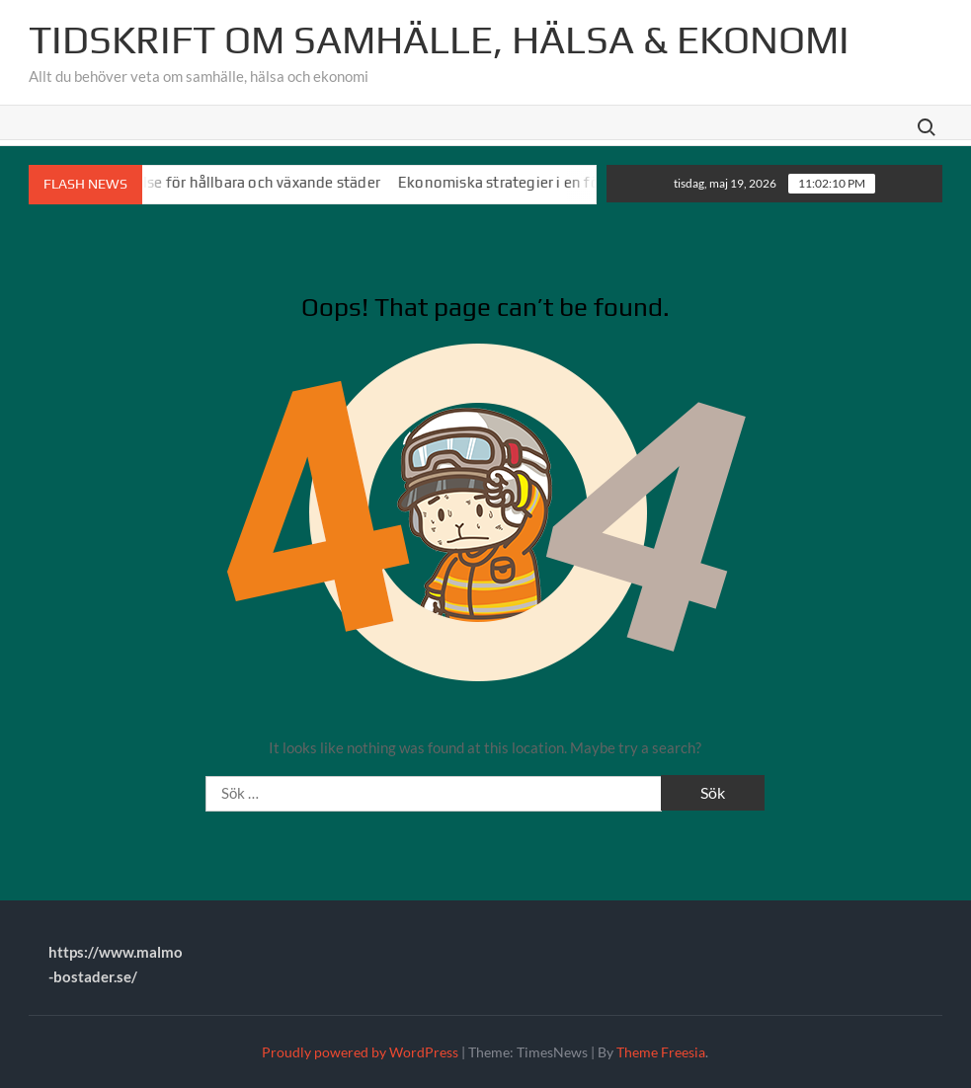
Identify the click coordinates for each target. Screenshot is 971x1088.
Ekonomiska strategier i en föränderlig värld (553, 182)
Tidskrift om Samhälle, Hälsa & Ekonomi (439, 39)
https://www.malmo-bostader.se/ (115, 964)
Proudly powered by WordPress (360, 1052)
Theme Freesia (660, 1052)
